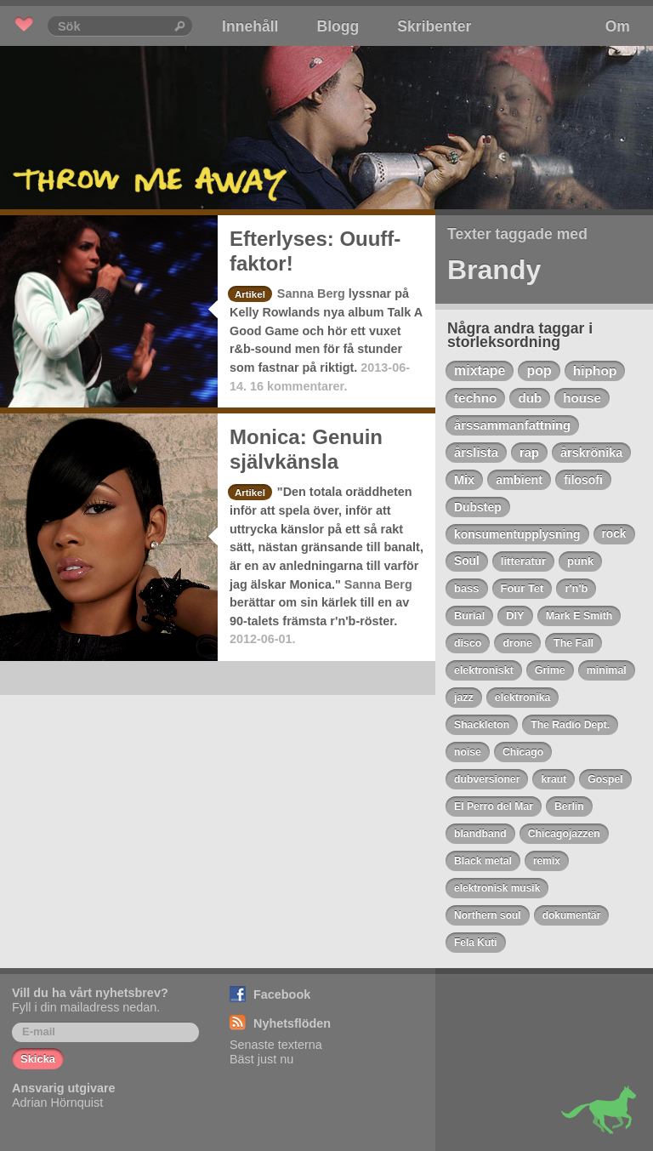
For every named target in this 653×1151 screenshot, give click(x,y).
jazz (464, 698)
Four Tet (522, 588)
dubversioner (487, 779)
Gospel (605, 779)
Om (617, 26)
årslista (476, 452)
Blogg (337, 26)
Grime (550, 670)
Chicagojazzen (564, 834)
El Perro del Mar (493, 806)
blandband (480, 834)
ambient (519, 480)
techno (475, 397)
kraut (553, 779)
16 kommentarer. (298, 386)
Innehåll (250, 26)
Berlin (569, 806)
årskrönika (591, 452)
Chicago (523, 752)
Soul (467, 561)
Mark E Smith (579, 616)
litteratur (523, 561)
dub (530, 397)
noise (467, 752)
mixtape (479, 370)
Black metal (483, 861)
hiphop (595, 370)
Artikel (250, 294)
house (582, 397)
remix (546, 861)
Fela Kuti (475, 943)
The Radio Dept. (570, 725)
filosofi (583, 480)
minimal (607, 670)
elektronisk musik (497, 888)
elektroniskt (484, 670)
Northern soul (487, 915)
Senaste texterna (276, 1044)
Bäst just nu (261, 1059)
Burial (469, 615)
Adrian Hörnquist (57, 1102)
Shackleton (481, 725)
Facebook (281, 994)
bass (467, 588)
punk (580, 561)
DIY (515, 615)
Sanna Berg (311, 293)
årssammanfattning (512, 425)
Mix (464, 480)
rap (529, 452)
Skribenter (434, 26)
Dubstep (478, 507)
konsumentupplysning (517, 534)
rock (614, 533)
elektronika (523, 698)
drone (517, 643)
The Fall (573, 643)
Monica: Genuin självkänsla (306, 449)
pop (538, 370)
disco (468, 643)
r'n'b (576, 588)
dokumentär (571, 915)
